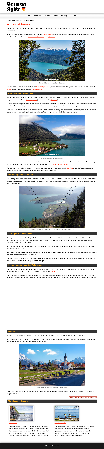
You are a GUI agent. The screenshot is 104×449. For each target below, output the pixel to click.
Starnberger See (31, 100)
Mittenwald (51, 37)
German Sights (11, 20)
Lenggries (53, 271)
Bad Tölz (70, 168)
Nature (55, 16)
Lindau (9, 89)
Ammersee (13, 423)
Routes (47, 16)
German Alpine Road (43, 87)
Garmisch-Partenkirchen (36, 37)
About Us (73, 16)
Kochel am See (47, 34)
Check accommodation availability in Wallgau (83, 397)
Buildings (64, 16)
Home (29, 16)
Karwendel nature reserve (59, 164)
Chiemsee (54, 100)
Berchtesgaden (38, 89)
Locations (38, 16)
